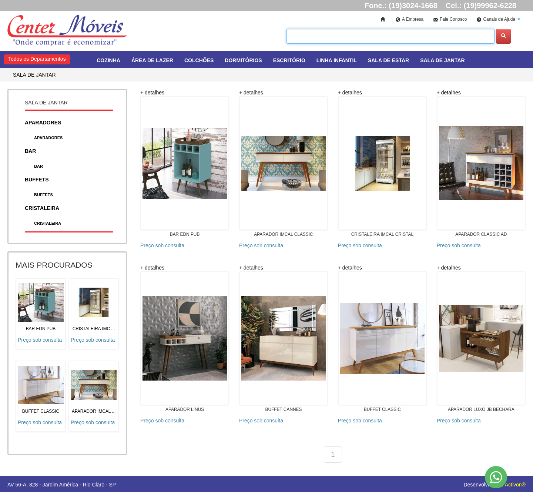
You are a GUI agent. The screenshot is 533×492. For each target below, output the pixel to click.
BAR (38, 166)
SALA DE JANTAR (34, 75)
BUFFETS (43, 195)
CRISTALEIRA (47, 223)
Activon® (515, 485)
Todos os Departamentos (37, 59)
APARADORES (48, 137)
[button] (498, 19)
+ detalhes (152, 93)
